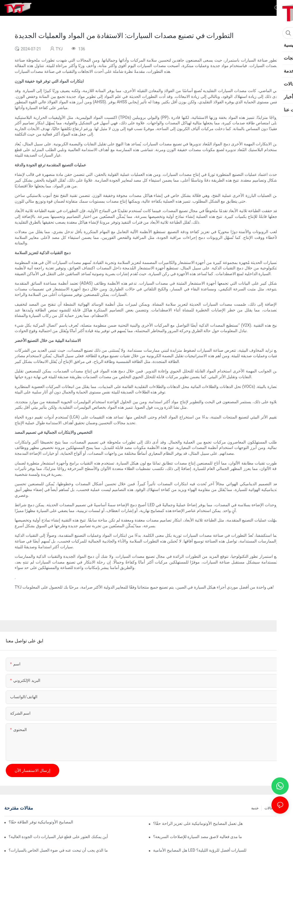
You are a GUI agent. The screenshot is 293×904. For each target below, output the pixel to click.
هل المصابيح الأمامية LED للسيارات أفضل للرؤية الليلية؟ (199, 850)
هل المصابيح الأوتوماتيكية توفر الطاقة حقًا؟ (41, 822)
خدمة (254, 808)
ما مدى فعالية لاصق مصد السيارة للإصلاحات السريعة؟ (197, 836)
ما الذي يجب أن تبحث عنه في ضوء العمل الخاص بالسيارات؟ (58, 850)
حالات (269, 808)
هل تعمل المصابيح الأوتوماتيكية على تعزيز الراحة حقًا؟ (198, 823)
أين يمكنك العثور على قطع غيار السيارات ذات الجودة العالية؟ (58, 836)
